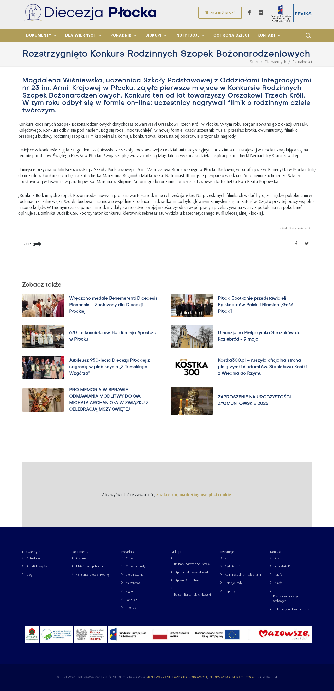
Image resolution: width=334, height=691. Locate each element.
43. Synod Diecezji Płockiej (92, 575)
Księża (278, 583)
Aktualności (34, 558)
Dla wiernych (31, 551)
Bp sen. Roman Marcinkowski (192, 594)
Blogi (30, 575)
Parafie (278, 575)
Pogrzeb (130, 591)
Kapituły (230, 591)
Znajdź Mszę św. (37, 566)
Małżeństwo (133, 583)
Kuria (228, 558)
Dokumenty (80, 551)
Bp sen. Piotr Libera (187, 580)
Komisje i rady (233, 583)
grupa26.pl (269, 677)
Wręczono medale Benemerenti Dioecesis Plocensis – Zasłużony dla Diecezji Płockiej (113, 305)
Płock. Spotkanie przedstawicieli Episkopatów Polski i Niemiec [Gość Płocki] (255, 305)
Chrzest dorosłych (137, 566)
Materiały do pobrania (89, 566)
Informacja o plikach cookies (292, 609)
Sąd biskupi (232, 566)
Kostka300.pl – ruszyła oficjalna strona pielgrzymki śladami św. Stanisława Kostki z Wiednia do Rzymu (262, 367)
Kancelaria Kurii (284, 566)
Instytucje (227, 551)
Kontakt (275, 551)
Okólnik (81, 558)
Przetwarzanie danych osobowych (287, 598)
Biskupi (176, 551)
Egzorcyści (132, 599)
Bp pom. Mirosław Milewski (192, 572)
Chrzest (131, 558)
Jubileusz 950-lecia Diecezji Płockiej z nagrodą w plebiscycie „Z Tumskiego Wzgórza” (109, 367)
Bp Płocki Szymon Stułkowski (192, 564)
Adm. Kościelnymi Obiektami (243, 575)
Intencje (131, 607)
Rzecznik (280, 558)
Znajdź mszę (220, 12)
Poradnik (127, 551)
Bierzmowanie (134, 575)
